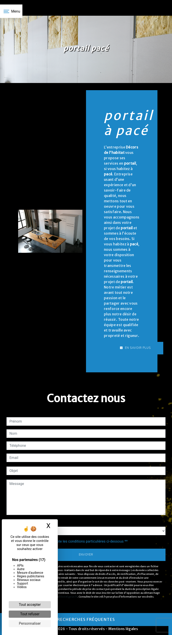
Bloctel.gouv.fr (68, 596)
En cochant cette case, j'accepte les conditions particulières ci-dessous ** (69, 541)
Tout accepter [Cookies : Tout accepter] (30, 604)
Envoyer (86, 555)
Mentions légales (123, 628)
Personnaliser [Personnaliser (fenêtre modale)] (30, 623)
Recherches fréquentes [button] (86, 619)
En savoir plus (135, 348)
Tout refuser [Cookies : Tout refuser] (29, 614)
